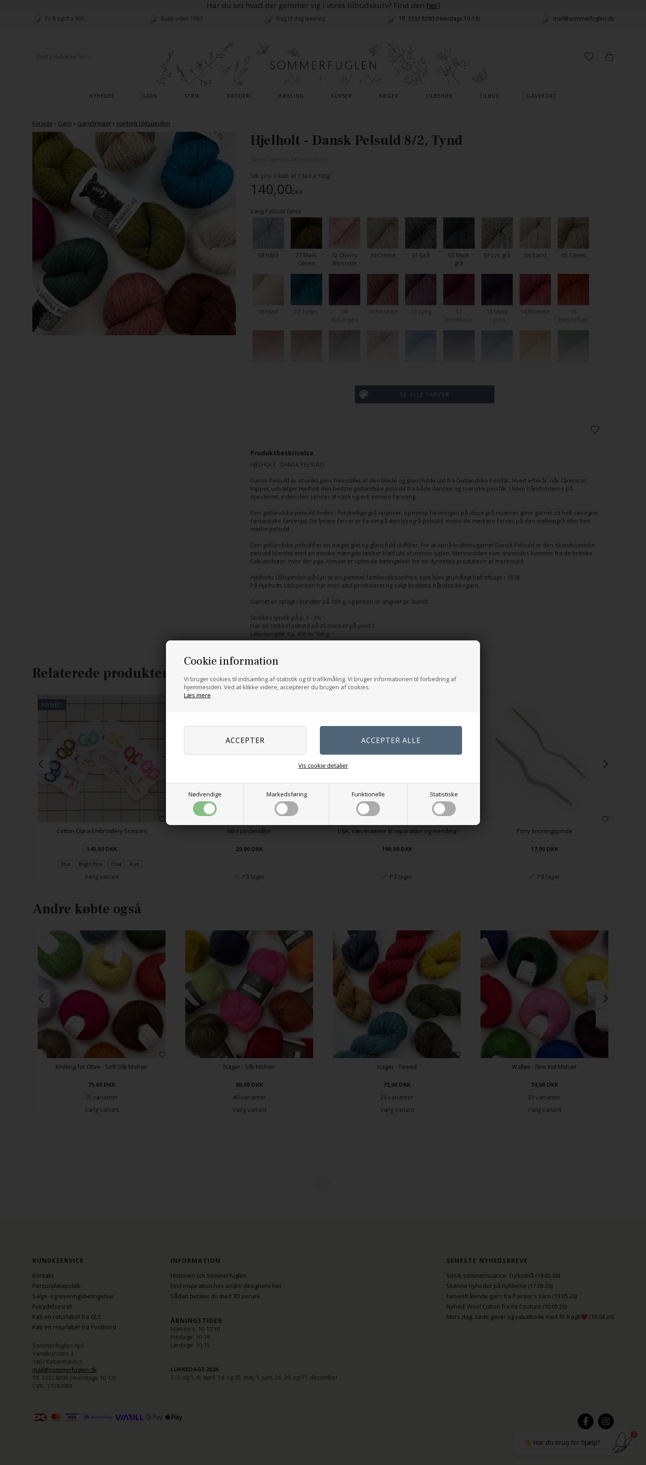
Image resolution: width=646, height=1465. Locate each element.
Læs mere (197, 695)
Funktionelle (368, 803)
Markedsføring (286, 803)
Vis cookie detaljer (323, 765)
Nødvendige (205, 803)
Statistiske (444, 803)
